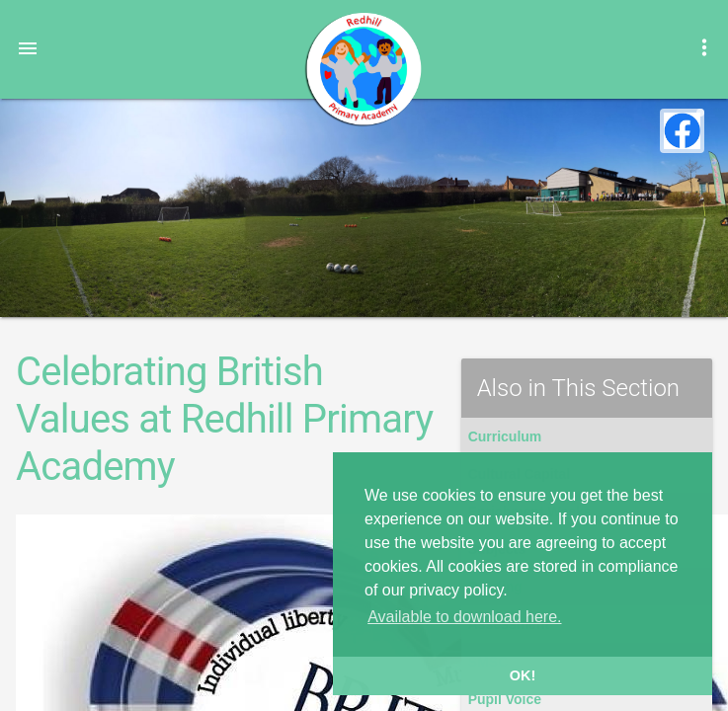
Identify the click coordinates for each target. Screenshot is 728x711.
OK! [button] (522, 675)
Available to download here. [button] (464, 616)
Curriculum (505, 436)
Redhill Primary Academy (362, 69)
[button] (27, 47)
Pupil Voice (504, 699)
